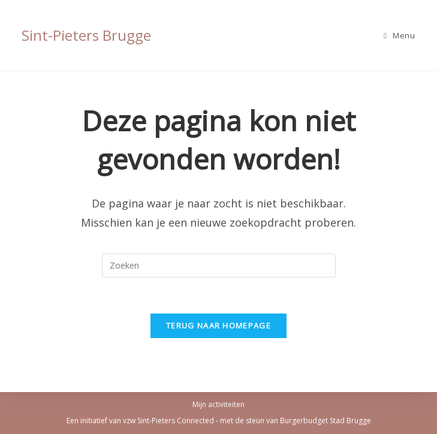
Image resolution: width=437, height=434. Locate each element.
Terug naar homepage (218, 325)
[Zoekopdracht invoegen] (219, 266)
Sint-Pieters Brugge (86, 35)
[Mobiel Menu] (399, 35)
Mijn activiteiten (218, 404)
